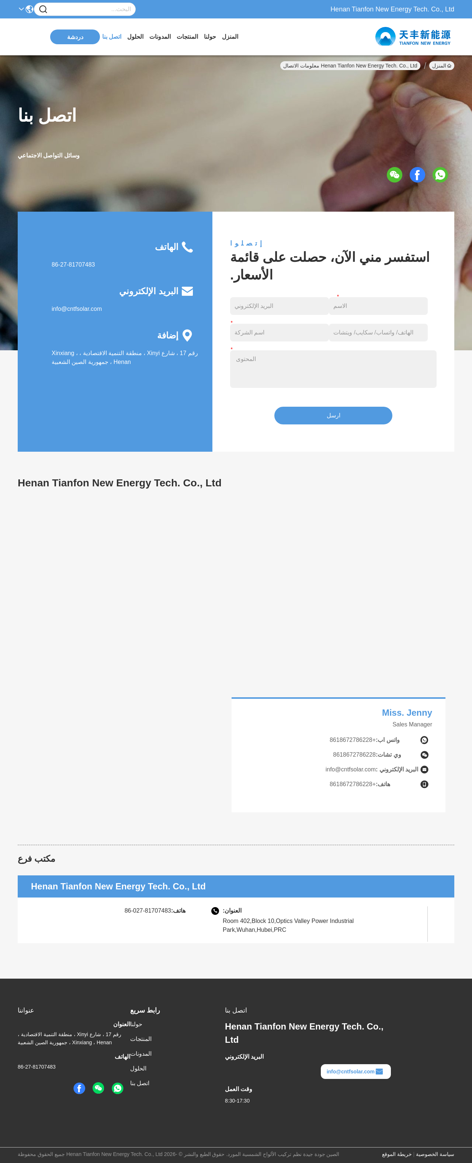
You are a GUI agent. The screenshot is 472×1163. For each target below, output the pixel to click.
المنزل (230, 37)
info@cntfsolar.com (77, 309)
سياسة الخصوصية (435, 1154)
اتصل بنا (111, 37)
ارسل (333, 415)
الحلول (135, 37)
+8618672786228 (353, 740)
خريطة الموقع (397, 1154)
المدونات (160, 37)
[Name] (43, 9)
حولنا (210, 37)
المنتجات (187, 37)
